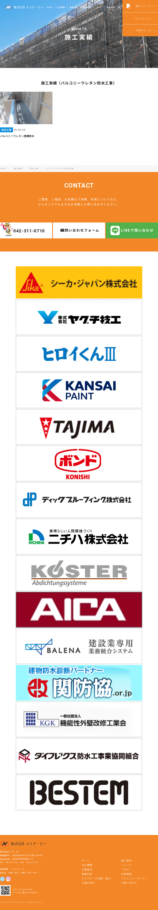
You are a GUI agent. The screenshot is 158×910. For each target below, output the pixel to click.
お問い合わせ (129, 883)
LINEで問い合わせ (137, 230)
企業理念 (87, 869)
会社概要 (61, 7)
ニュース (126, 865)
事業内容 (74, 7)
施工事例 (126, 860)
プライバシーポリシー (134, 878)
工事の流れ (88, 883)
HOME (49, 7)
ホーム (86, 860)
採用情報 (111, 7)
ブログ (99, 7)
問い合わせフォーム (82, 230)
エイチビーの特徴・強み (96, 878)
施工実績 (87, 7)
